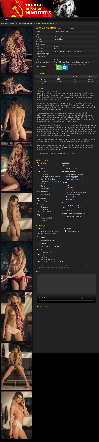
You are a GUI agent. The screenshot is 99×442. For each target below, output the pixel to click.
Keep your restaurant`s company (76, 192)
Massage (68, 166)
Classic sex (44, 166)
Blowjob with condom (48, 179)
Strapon (43, 255)
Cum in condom (46, 212)
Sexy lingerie (45, 201)
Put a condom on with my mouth (51, 181)
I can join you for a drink (73, 208)
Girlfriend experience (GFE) (74, 194)
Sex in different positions (73, 216)
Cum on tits (44, 207)
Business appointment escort (75, 190)
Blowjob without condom (49, 234)
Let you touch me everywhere (75, 179)
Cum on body (45, 209)
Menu (8, 19)
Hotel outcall (70, 197)
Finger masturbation (47, 218)
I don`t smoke (70, 210)
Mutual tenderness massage (74, 174)
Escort (68, 185)
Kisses (43, 186)
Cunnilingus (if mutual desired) (50, 177)
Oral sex (43, 168)
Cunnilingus (44, 174)
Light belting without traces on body (52, 262)
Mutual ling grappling (72, 177)
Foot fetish (44, 257)
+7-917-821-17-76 (59, 64)
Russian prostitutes (7, 23)
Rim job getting (46, 194)
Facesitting (44, 220)
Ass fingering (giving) (48, 240)
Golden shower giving (48, 259)
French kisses (45, 188)
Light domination (46, 252)
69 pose (43, 184)
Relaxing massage (71, 168)
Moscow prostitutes (22, 23)
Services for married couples (50, 246)
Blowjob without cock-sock (49, 231)
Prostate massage (73, 231)
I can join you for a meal (73, 205)
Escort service (70, 187)
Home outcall (70, 199)
